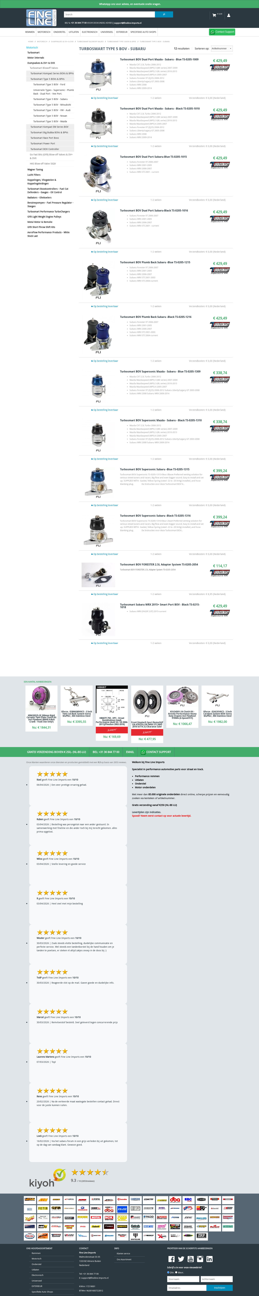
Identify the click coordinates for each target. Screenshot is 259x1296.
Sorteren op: (214, 49)
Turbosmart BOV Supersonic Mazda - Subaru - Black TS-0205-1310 (161, 420)
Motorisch (44, 31)
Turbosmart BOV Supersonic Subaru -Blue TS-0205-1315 (154, 469)
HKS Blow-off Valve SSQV (43, 163)
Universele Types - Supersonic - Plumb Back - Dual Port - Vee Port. (53, 91)
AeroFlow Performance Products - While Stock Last (48, 234)
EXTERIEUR (121, 31)
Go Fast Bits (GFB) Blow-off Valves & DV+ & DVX (51, 156)
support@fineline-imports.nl (95, 1278)
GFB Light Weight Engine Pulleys (44, 216)
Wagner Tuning (35, 169)
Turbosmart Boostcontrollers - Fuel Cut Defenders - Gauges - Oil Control (47, 190)
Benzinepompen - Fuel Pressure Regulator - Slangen (50, 204)
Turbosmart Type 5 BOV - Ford (49, 84)
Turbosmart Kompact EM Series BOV (49, 126)
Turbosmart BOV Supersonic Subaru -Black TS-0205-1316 (155, 515)
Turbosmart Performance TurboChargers (48, 211)
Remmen (30, 31)
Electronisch (89, 31)
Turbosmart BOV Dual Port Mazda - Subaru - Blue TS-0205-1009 (159, 59)
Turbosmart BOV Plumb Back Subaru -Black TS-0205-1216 (155, 317)
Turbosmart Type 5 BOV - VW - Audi (52, 110)
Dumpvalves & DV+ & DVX (41, 62)
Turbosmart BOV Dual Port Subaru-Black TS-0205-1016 (154, 210)
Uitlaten (74, 31)
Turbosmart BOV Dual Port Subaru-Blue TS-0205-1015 (153, 157)
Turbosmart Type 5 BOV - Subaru (50, 99)
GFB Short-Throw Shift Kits (41, 227)
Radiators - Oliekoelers (39, 197)
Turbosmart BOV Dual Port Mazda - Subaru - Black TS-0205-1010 (160, 108)
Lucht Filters (33, 174)
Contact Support (156, 752)
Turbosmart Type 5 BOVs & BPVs (47, 78)
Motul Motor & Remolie (39, 222)
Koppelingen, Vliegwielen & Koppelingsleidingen (41, 181)
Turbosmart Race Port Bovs (45, 137)
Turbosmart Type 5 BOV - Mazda (50, 121)
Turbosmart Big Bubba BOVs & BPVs (49, 132)
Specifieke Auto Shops (143, 31)
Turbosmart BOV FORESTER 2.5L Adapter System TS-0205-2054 (159, 564)
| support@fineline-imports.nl (126, 23)
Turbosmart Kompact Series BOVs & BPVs (52, 73)
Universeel (107, 31)
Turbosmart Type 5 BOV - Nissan (50, 115)
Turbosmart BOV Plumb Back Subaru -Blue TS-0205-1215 (155, 262)
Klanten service (123, 1253)
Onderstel (60, 31)
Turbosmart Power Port (43, 143)
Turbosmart (33, 52)
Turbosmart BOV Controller (45, 149)
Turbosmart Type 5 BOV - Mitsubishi (52, 104)
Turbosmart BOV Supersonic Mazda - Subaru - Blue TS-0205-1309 (160, 371)
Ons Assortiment (124, 1259)
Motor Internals (35, 57)
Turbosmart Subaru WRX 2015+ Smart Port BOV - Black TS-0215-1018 (160, 606)
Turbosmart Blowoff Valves (44, 67)
